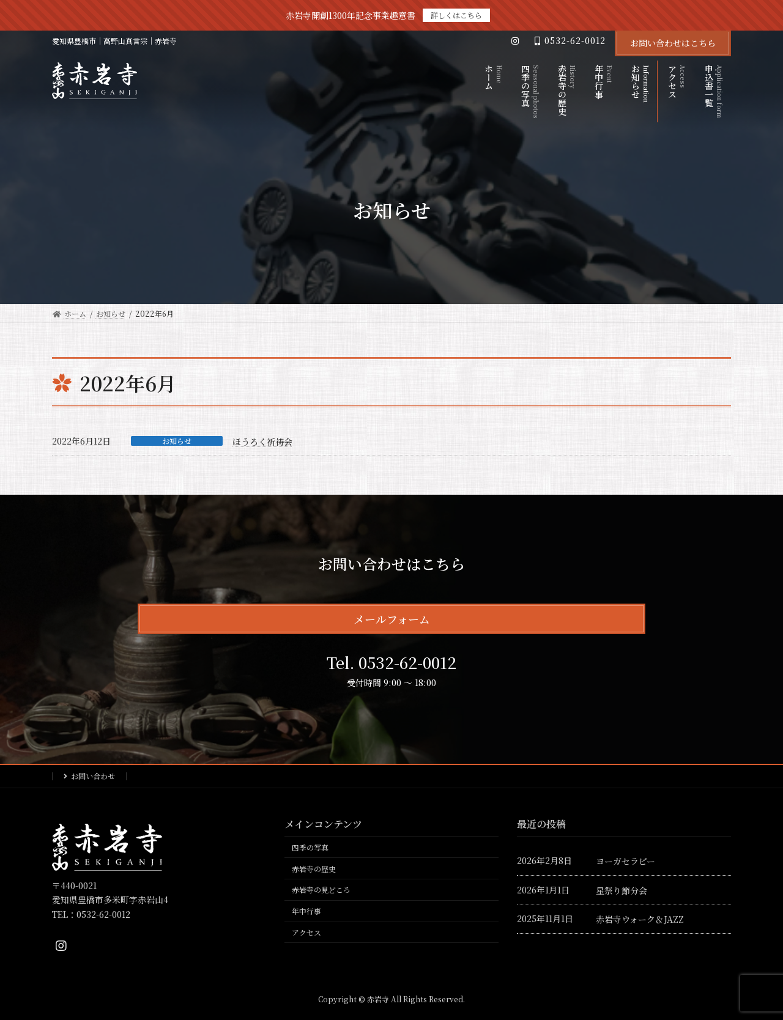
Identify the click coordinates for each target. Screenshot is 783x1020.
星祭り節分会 (621, 890)
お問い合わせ (93, 776)
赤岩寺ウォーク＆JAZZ (640, 919)
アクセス (306, 932)
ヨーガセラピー (625, 861)
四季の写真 (310, 847)
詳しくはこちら (456, 15)
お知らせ (176, 441)
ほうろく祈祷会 (262, 441)
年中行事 (306, 911)
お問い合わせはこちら (673, 43)
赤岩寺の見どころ (321, 889)
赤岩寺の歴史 (314, 868)
